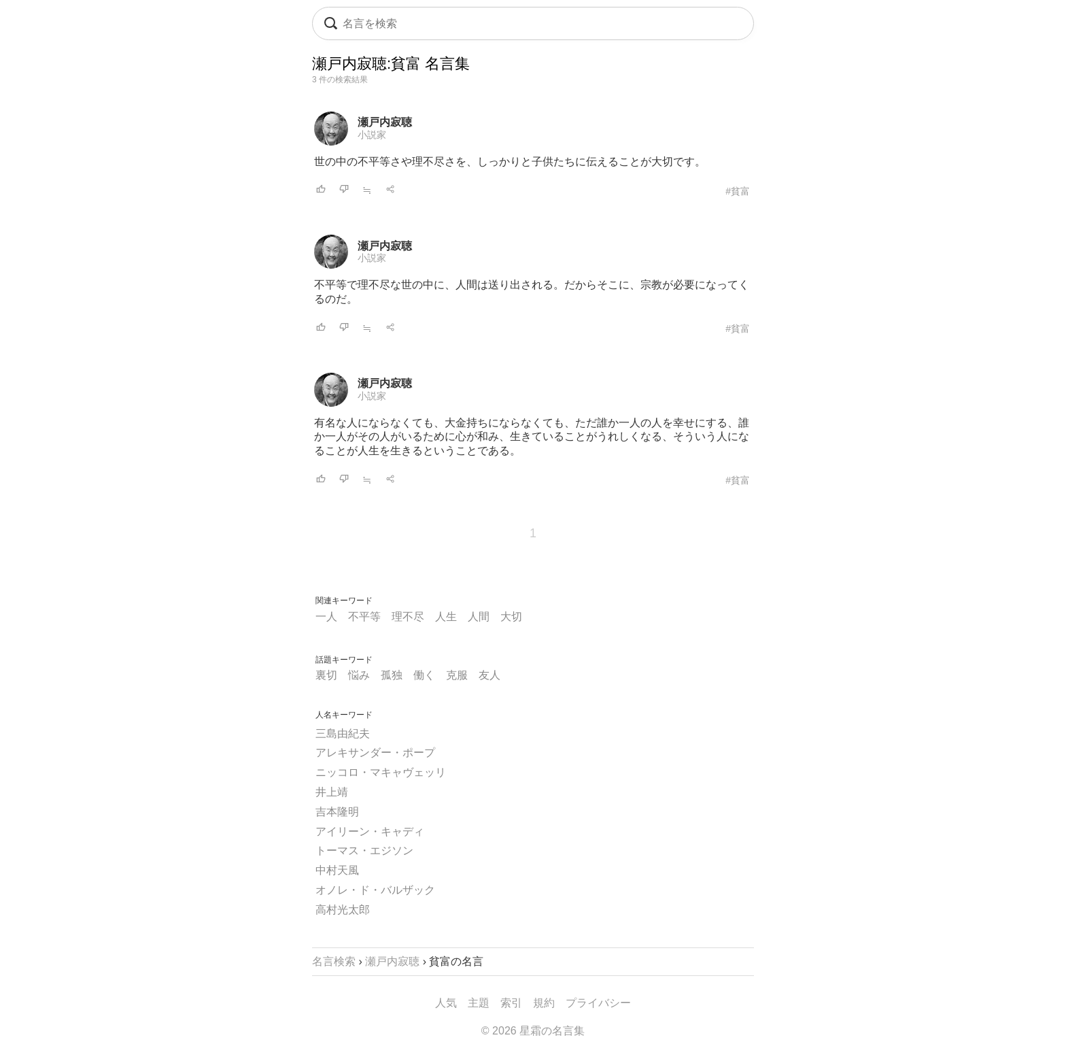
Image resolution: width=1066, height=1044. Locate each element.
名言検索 (334, 961)
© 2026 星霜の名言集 (533, 1031)
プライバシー (598, 1003)
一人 (326, 616)
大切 (511, 616)
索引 (511, 1003)
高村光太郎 (342, 909)
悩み (359, 675)
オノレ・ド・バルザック (375, 890)
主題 (478, 1003)
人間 (478, 616)
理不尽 (408, 616)
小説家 (372, 134)
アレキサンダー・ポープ (375, 752)
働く (424, 675)
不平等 (364, 616)
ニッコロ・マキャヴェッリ (380, 772)
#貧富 (737, 191)
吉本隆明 (337, 812)
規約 (544, 1003)
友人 (489, 675)
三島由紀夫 (342, 733)
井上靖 (331, 792)
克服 (457, 675)
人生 (446, 616)
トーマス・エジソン (364, 850)
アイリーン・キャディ (369, 831)
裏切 (326, 675)
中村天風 (337, 870)
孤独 (391, 675)
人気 (446, 1003)
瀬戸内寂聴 (385, 122)
